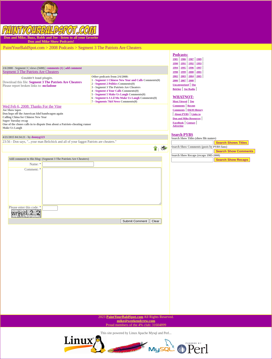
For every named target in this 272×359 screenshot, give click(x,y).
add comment (73, 68)
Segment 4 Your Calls (108, 90)
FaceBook (178, 122)
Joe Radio (189, 88)
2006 (175, 80)
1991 (183, 63)
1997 (199, 67)
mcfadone (49, 85)
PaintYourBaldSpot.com (124, 317)
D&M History (195, 109)
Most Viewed (180, 101)
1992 (191, 63)
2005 (199, 76)
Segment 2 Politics (106, 83)
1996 (191, 67)
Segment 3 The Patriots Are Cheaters (55, 82)
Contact (190, 122)
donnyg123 (38, 137)
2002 (175, 76)
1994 (175, 67)
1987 (191, 59)
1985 (175, 59)
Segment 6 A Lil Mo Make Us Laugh (117, 98)
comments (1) (55, 68)
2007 (183, 80)
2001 (199, 71)
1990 (175, 63)
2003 (183, 76)
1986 (183, 59)
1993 (199, 63)
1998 (175, 71)
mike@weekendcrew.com (136, 321)
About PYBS (181, 114)
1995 (183, 67)
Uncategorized (181, 84)
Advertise (178, 125)
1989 (199, 59)
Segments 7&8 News (107, 101)
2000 (191, 71)
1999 (183, 71)
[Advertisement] (185, 22)
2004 (191, 76)
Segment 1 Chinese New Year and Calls (119, 80)
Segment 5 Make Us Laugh (111, 94)
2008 (191, 80)
